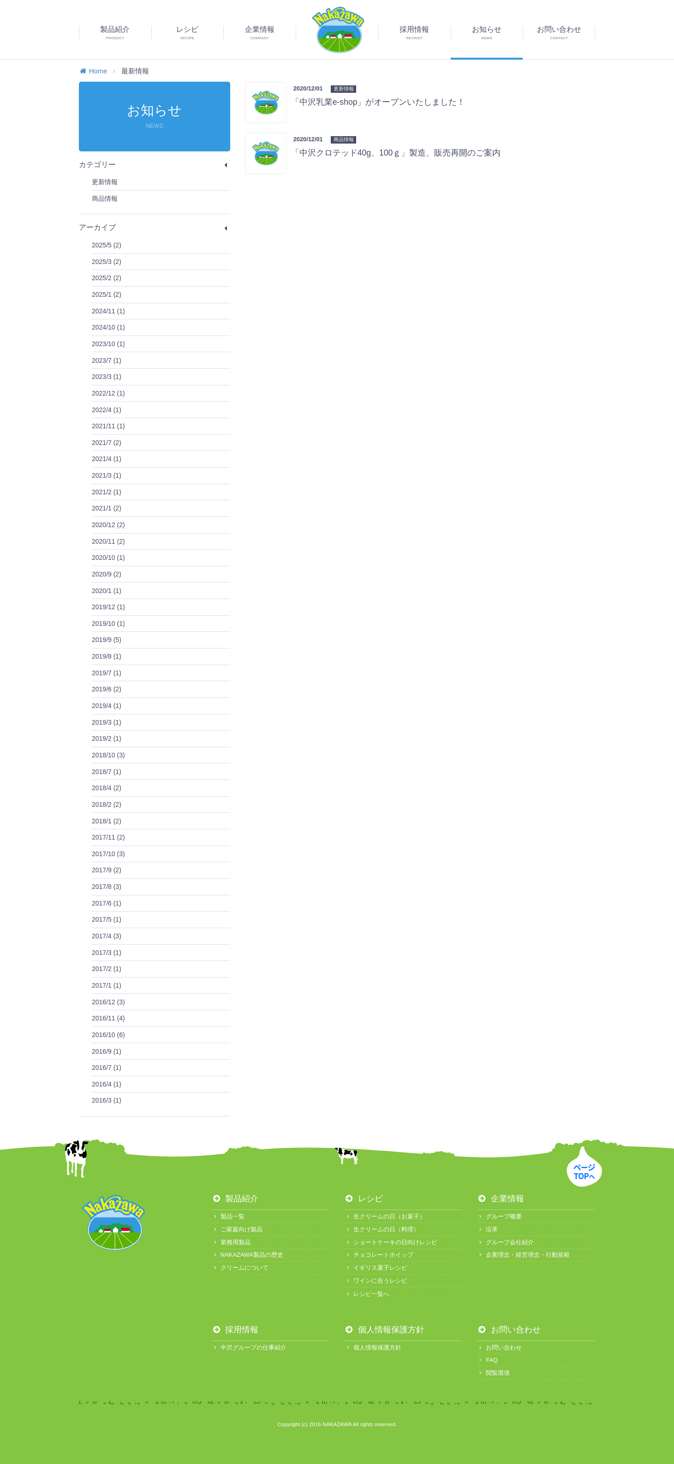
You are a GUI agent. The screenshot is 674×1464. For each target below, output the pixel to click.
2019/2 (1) (106, 738)
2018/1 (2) (106, 821)
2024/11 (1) (108, 311)
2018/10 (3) (108, 755)
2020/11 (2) (108, 541)
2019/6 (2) (106, 689)
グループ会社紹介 (505, 1242)
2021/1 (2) (106, 508)
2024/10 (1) (108, 327)
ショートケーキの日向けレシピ (390, 1242)
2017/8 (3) (106, 886)
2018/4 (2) (106, 788)
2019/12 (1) (108, 607)
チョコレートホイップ (378, 1254)
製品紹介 (235, 1198)
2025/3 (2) (106, 261)
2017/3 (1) (106, 952)
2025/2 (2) (106, 278)
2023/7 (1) (106, 360)
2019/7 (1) (106, 673)
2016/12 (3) (108, 1002)
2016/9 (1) (106, 1051)
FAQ (487, 1359)
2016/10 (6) (108, 1034)
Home (93, 70)
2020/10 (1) (108, 557)
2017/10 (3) (108, 854)
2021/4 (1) (106, 458)
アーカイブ (154, 227)
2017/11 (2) (108, 837)
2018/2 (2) (106, 804)
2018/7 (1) (106, 771)
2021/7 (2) (106, 442)
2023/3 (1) (106, 376)
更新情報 (105, 182)
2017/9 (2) (106, 870)
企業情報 (500, 1198)
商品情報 (105, 198)
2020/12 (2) (108, 524)
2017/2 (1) (106, 968)
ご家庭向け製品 (237, 1229)
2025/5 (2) (106, 245)
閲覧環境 (493, 1372)
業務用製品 (231, 1242)
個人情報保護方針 (384, 1329)
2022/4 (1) (106, 410)
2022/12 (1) (108, 393)
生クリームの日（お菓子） (384, 1216)
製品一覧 (228, 1216)
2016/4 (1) (106, 1084)
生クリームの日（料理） (381, 1229)
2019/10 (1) (108, 623)
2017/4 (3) (106, 936)
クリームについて (240, 1267)
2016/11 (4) (108, 1018)
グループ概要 (499, 1216)
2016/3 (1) (106, 1100)
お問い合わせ (509, 1329)
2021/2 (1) (106, 492)
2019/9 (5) (106, 639)
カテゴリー (154, 165)
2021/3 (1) (106, 475)
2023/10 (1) (108, 344)
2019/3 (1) (106, 722)
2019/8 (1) (106, 656)
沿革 (487, 1229)
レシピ (363, 1198)
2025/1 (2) (106, 294)
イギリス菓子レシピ (375, 1267)
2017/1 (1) (106, 985)
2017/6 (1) (106, 903)
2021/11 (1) (108, 426)
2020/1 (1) (106, 590)
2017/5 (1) (106, 919)
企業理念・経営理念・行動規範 (523, 1254)
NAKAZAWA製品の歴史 (247, 1254)
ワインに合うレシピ (375, 1280)
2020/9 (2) (106, 574)
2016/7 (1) (106, 1067)
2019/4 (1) (106, 705)
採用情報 (235, 1329)
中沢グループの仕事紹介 (249, 1347)
